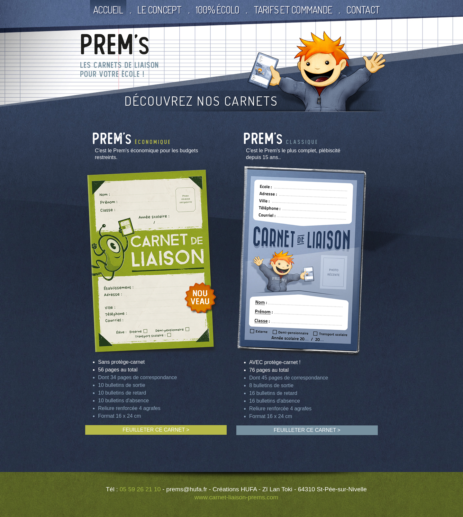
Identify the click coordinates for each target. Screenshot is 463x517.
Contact (363, 10)
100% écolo (218, 10)
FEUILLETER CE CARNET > (156, 429)
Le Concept (159, 10)
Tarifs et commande (293, 10)
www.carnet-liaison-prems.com (236, 497)
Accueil (108, 10)
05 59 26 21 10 (140, 489)
